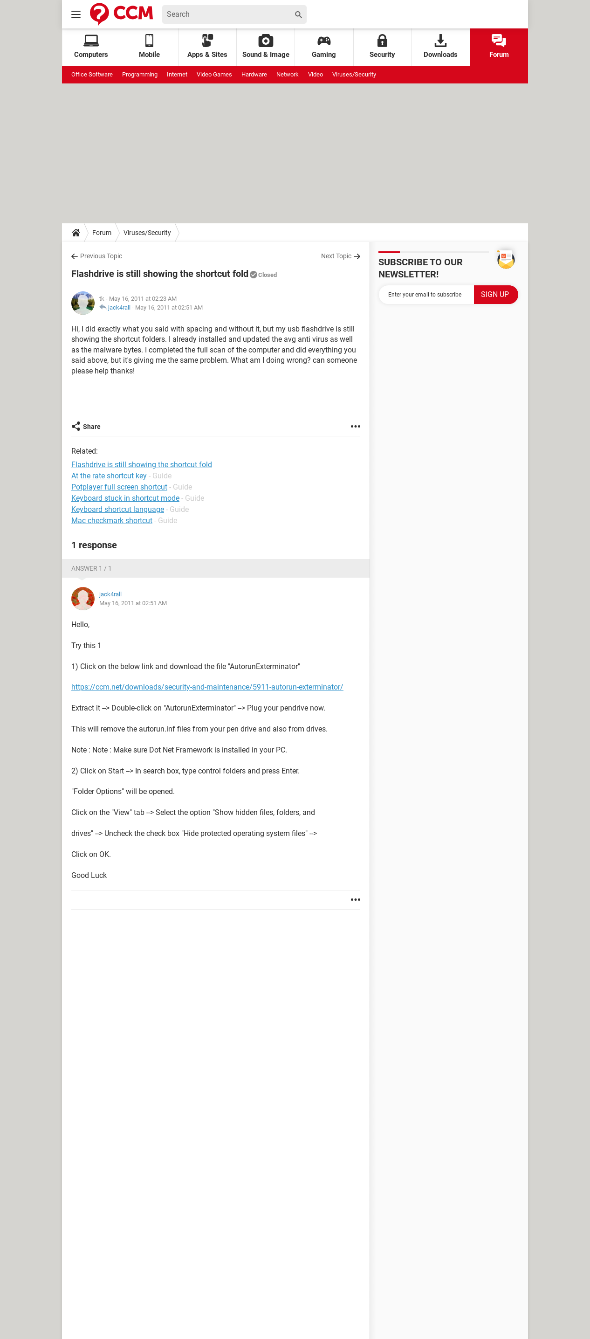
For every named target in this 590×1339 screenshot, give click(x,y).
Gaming (324, 46)
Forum (499, 46)
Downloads (441, 46)
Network (287, 74)
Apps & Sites (207, 46)
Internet (177, 74)
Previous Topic (101, 256)
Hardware (254, 74)
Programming (140, 74)
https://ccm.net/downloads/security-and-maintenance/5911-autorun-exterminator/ (207, 687)
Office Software (92, 74)
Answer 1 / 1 (91, 568)
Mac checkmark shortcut (111, 520)
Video (315, 74)
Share (92, 426)
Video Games (214, 74)
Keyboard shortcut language (117, 509)
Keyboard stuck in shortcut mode (125, 498)
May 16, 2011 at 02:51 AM (169, 307)
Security (382, 46)
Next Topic (336, 256)
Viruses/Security (354, 74)
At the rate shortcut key (109, 475)
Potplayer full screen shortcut (119, 487)
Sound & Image (265, 46)
